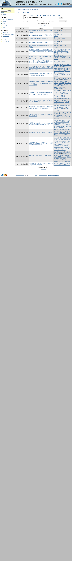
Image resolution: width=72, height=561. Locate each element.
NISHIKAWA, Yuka (59, 148)
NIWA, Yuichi (62, 115)
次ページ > (43, 25)
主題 (4, 27)
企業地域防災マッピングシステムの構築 (40, 132)
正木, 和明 (56, 152)
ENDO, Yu (66, 147)
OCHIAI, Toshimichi (59, 127)
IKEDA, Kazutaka (58, 69)
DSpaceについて (6, 41)
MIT (36, 175)
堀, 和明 (64, 79)
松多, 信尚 (63, 78)
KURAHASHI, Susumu (60, 123)
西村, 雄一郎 (59, 122)
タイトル (5, 25)
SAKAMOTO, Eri (64, 94)
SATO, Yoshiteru (58, 68)
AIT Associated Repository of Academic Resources (27, 9)
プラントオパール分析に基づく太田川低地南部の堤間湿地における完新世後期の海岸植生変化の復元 (41, 68)
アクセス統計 (6, 36)
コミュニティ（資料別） (8, 19)
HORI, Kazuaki (60, 85)
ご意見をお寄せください (53, 175)
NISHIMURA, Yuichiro (64, 126)
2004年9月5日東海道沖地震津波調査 (39, 42)
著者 (4, 23)
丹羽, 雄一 (63, 112)
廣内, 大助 (56, 30)
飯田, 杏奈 (63, 65)
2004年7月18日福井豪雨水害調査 (38, 38)
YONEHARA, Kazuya (59, 88)
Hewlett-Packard (43, 175)
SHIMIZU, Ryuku (58, 147)
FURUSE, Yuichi (58, 134)
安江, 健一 (63, 56)
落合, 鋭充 (66, 122)
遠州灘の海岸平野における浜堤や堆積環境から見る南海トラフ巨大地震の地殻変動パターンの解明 (41, 83)
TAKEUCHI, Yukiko (59, 52)
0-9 (27, 15)
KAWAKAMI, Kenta (59, 87)
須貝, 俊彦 (58, 113)
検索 (2, 9)
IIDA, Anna (66, 68)
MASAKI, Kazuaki (64, 155)
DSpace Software (20, 175)
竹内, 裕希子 (63, 49)
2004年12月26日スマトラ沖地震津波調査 (40, 35)
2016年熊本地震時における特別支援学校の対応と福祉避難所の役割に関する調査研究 (41, 51)
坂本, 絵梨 (58, 79)
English (70, 5)
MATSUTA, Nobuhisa (65, 83)
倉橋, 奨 (56, 120)
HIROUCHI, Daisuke (62, 51)
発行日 (4, 21)
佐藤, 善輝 (56, 65)
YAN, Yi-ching (62, 150)
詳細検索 (2, 12)
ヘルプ (4, 39)
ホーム (4, 14)
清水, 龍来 (63, 139)
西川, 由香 (58, 141)
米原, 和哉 (60, 81)
